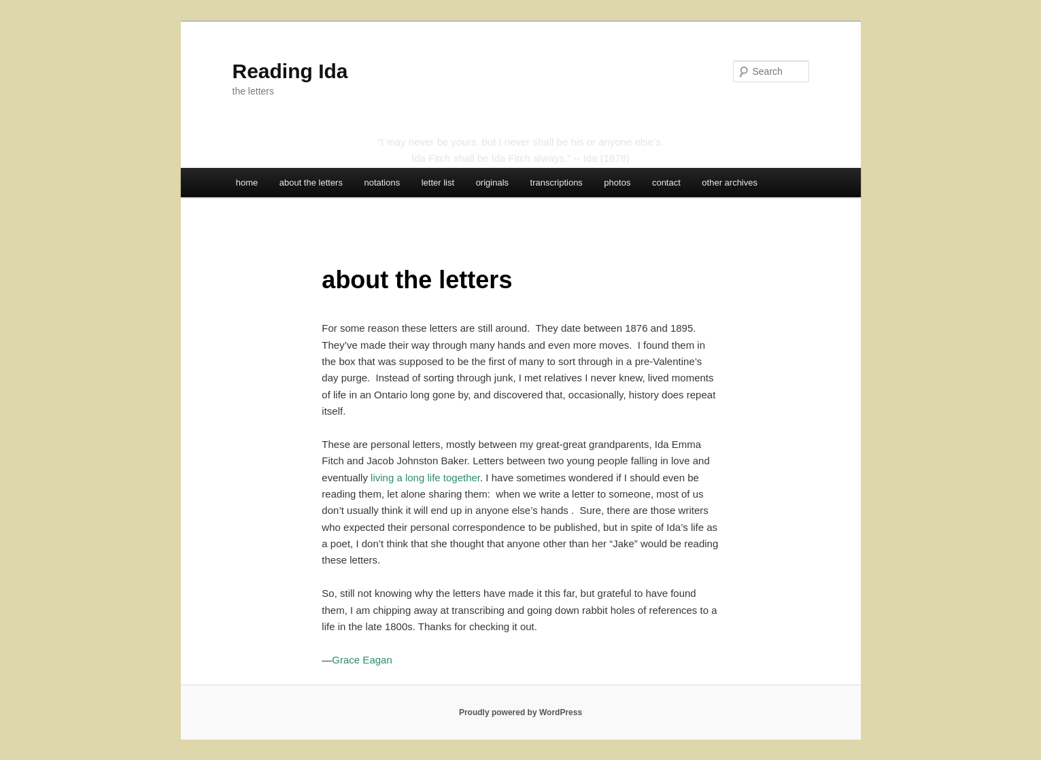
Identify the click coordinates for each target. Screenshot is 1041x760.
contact (666, 182)
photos (617, 182)
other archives (729, 182)
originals (492, 182)
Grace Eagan (362, 660)
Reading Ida (290, 71)
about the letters (311, 182)
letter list (438, 182)
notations (382, 182)
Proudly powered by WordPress (520, 712)
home (247, 182)
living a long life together (425, 477)
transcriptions (556, 182)
